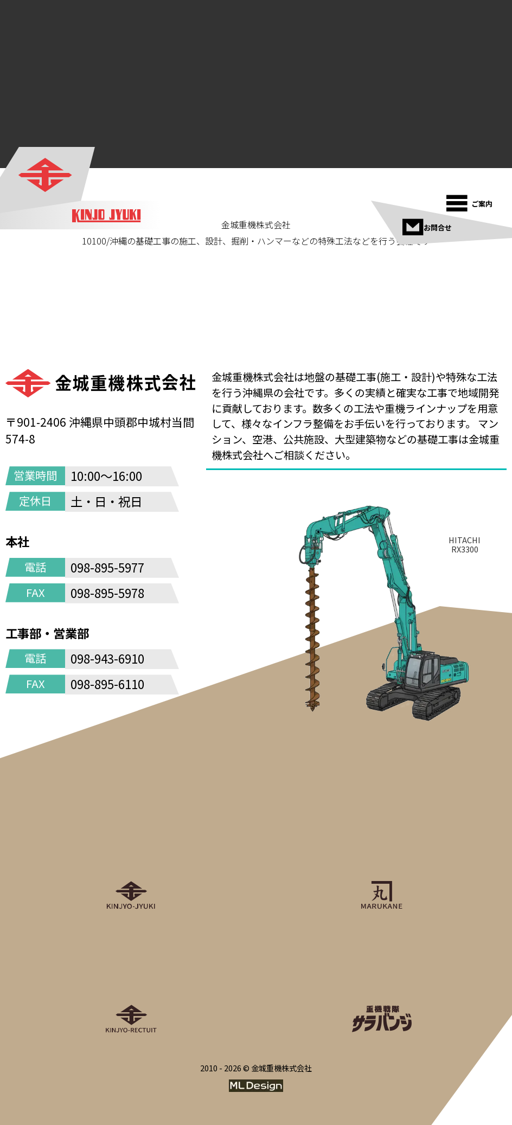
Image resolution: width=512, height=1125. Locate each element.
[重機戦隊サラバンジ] (381, 979)
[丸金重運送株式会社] (381, 855)
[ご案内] (471, 199)
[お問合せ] (427, 223)
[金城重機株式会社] (46, 175)
